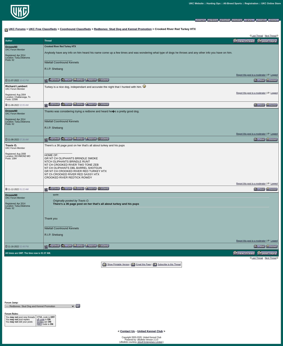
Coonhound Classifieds (75, 29)
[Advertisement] (141, 284)
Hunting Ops (214, 3)
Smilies (40, 322)
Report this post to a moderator (251, 75)
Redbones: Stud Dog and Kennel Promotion (123, 29)
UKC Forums (17, 29)
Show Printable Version (118, 264)
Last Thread (257, 36)
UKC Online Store (271, 3)
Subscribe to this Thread (169, 264)
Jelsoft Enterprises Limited (149, 342)
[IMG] (39, 324)
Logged (274, 75)
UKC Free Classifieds (43, 29)
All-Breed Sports (232, 3)
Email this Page (143, 264)
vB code (41, 319)
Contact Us (127, 331)
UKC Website (196, 3)
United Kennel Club (150, 331)
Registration (251, 3)
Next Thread (270, 36)
